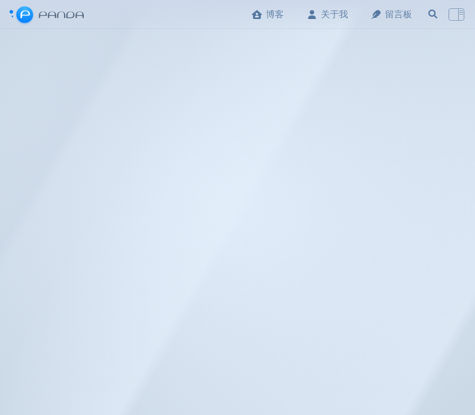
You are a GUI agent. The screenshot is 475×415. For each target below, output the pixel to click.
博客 (267, 14)
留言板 (391, 14)
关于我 (327, 14)
